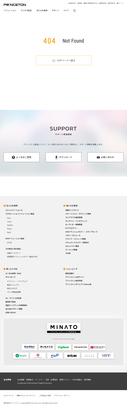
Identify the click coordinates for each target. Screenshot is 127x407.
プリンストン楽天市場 (73, 280)
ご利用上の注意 (45, 395)
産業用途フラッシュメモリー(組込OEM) (22, 256)
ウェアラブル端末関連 (73, 217)
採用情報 (87, 379)
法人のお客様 (12, 205)
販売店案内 (69, 273)
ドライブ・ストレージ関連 (75, 239)
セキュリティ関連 (72, 246)
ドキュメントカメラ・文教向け (77, 242)
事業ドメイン (64, 379)
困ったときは (12, 269)
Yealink (10, 225)
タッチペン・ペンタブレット (76, 221)
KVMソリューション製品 (14, 238)
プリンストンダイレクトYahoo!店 (78, 284)
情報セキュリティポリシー (26, 395)
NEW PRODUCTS (90, 3)
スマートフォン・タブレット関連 (78, 213)
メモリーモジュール (72, 235)
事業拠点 (29, 379)
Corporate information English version (34, 383)
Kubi (9, 232)
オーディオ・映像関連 (73, 224)
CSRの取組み (77, 379)
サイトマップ (9, 395)
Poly (9, 218)
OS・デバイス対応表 (13, 298)
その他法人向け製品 (13, 249)
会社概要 (20, 379)
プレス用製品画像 (14, 292)
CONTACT (72, 3)
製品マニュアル (13, 285)
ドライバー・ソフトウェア (17, 281)
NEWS (79, 3)
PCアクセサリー (71, 228)
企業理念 (54, 379)
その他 (67, 253)
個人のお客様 (72, 205)
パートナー (39, 379)
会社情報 (7, 379)
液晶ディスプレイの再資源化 (16, 305)
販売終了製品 (10, 302)
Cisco (9, 221)
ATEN (9, 242)
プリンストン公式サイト (74, 277)
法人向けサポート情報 (13, 309)
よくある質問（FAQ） (13, 273)
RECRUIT (111, 3)
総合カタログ (12, 288)
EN (122, 3)
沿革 (47, 379)
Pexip (9, 228)
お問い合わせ (10, 312)
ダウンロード (10, 277)
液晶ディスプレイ (14, 253)
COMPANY (102, 3)
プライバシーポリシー (62, 395)
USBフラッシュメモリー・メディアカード (81, 231)
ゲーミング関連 (71, 249)
